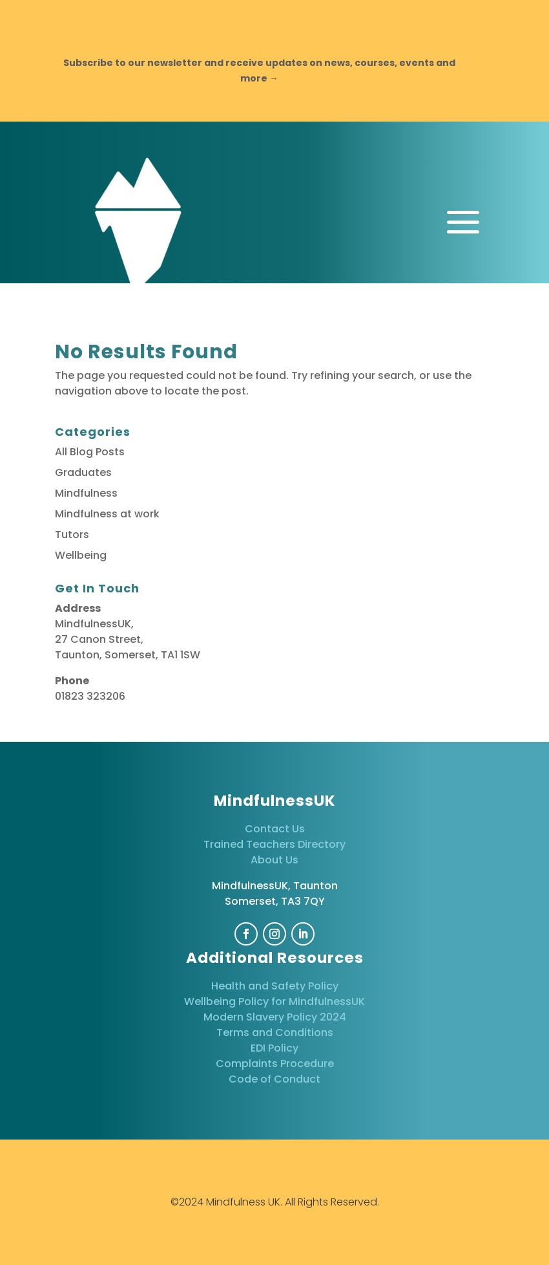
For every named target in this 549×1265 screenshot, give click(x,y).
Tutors (72, 534)
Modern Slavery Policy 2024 (274, 1017)
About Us (274, 859)
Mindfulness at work (107, 513)
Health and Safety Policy (274, 985)
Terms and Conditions (274, 1032)
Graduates (83, 472)
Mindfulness (86, 493)
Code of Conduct (274, 1079)
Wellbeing (81, 555)
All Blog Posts (90, 451)
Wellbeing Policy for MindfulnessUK (274, 1001)
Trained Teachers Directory (274, 844)
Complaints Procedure (275, 1063)
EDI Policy (274, 1048)
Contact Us (275, 828)
